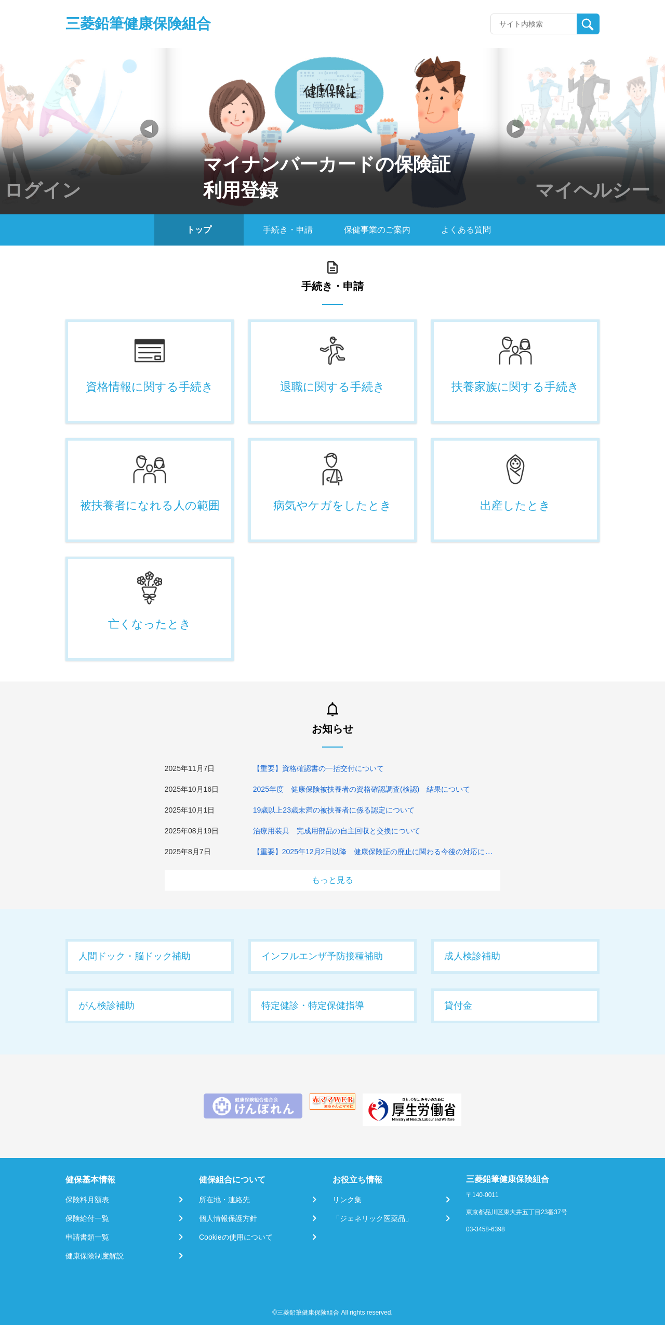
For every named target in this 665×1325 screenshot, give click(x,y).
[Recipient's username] (533, 24)
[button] (516, 129)
